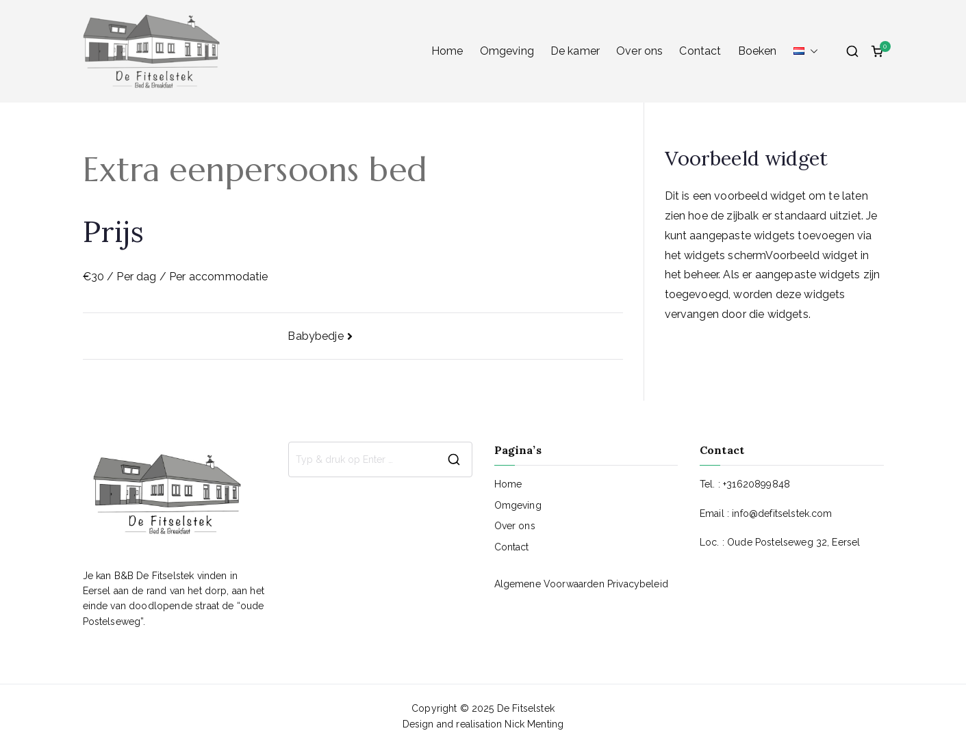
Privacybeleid (637, 583)
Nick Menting (534, 724)
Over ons (639, 50)
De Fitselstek (526, 708)
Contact (700, 50)
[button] (811, 51)
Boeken (757, 50)
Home (447, 50)
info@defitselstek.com (782, 513)
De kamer (575, 50)
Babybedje (315, 336)
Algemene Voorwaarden (550, 583)
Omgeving (507, 50)
